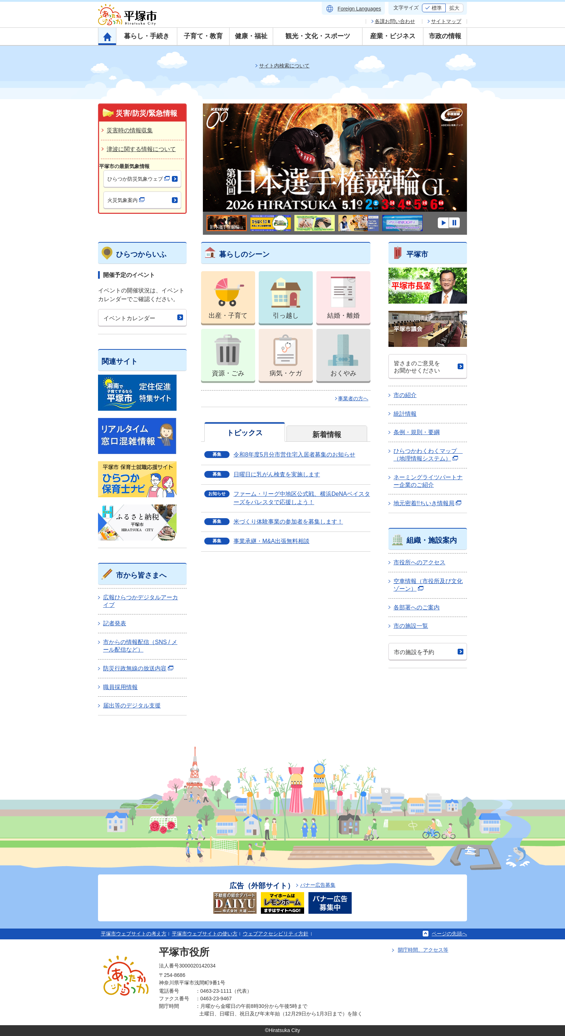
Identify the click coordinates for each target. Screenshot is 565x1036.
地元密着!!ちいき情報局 (427, 503)
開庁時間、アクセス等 (423, 950)
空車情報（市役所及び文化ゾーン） (428, 585)
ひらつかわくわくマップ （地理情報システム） (428, 455)
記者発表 (114, 623)
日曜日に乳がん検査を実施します (276, 474)
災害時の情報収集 (130, 130)
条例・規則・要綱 (416, 432)
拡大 (454, 8)
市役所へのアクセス (419, 562)
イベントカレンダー (129, 318)
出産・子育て (228, 295)
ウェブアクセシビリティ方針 (275, 933)
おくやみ (343, 353)
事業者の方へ (353, 398)
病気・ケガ (286, 353)
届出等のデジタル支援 (132, 705)
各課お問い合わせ (395, 21)
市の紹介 (405, 395)
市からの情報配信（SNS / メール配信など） (140, 646)
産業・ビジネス (392, 36)
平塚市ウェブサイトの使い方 (204, 933)
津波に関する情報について (141, 149)
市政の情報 (445, 36)
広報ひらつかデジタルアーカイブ (140, 601)
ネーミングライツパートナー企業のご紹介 (428, 481)
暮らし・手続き (146, 36)
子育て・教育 (203, 36)
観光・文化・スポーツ (317, 36)
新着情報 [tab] (326, 434)
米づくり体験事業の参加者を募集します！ (288, 522)
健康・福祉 (251, 36)
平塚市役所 (184, 952)
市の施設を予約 (414, 652)
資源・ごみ (228, 353)
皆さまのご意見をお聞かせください (417, 366)
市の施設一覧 (410, 626)
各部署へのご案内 (416, 607)
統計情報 (405, 414)
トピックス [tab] (245, 433)
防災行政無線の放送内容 (138, 668)
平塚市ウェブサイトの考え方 (133, 933)
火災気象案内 (125, 200)
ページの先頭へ (449, 933)
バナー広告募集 (317, 885)
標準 (437, 8)
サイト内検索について (284, 66)
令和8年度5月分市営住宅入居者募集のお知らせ (294, 454)
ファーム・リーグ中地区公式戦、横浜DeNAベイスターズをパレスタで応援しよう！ (301, 498)
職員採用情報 (120, 687)
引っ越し (286, 295)
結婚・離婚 (343, 295)
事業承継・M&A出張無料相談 (271, 541)
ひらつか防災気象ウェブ (138, 179)
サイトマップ (446, 21)
